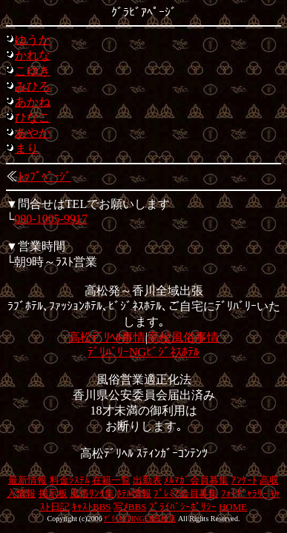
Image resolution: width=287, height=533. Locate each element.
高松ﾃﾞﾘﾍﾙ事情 (106, 337)
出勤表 (147, 480)
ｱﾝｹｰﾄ (244, 480)
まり (27, 148)
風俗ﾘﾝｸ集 (92, 493)
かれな (32, 55)
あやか (32, 133)
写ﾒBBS (130, 506)
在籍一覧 (111, 480)
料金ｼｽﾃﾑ (70, 480)
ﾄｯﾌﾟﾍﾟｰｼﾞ (44, 176)
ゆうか (32, 39)
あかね (32, 101)
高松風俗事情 (183, 337)
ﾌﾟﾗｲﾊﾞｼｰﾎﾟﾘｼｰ (183, 506)
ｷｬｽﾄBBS (91, 506)
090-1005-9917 (51, 218)
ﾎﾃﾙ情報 (133, 493)
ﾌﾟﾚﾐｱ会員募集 (186, 493)
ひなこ (32, 117)
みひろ (32, 86)
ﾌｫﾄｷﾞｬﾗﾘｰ (244, 493)
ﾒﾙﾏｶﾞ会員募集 (196, 480)
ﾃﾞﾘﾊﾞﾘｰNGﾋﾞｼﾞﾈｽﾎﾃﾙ (143, 352)
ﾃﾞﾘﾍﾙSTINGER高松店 (140, 518)
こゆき (32, 70)
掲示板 (53, 493)
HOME (233, 506)
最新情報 (27, 480)
